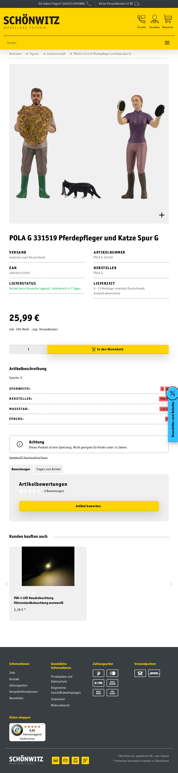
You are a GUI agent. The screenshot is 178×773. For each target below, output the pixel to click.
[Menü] (42, 726)
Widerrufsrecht (60, 705)
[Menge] (28, 349)
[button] (141, 21)
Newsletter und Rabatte (173, 419)
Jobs (12, 672)
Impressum (58, 699)
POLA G (164, 398)
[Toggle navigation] (167, 43)
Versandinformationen (23, 691)
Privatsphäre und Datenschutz (61, 678)
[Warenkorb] (167, 21)
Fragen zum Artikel (48, 469)
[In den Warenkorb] (108, 349)
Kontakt (14, 679)
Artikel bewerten (88, 506)
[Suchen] (83, 43)
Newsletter (16, 698)
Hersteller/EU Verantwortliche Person (28, 457)
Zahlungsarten (18, 685)
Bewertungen (21, 469)
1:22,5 (164, 409)
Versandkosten (48, 329)
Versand (165, 755)
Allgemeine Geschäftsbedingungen (66, 690)
